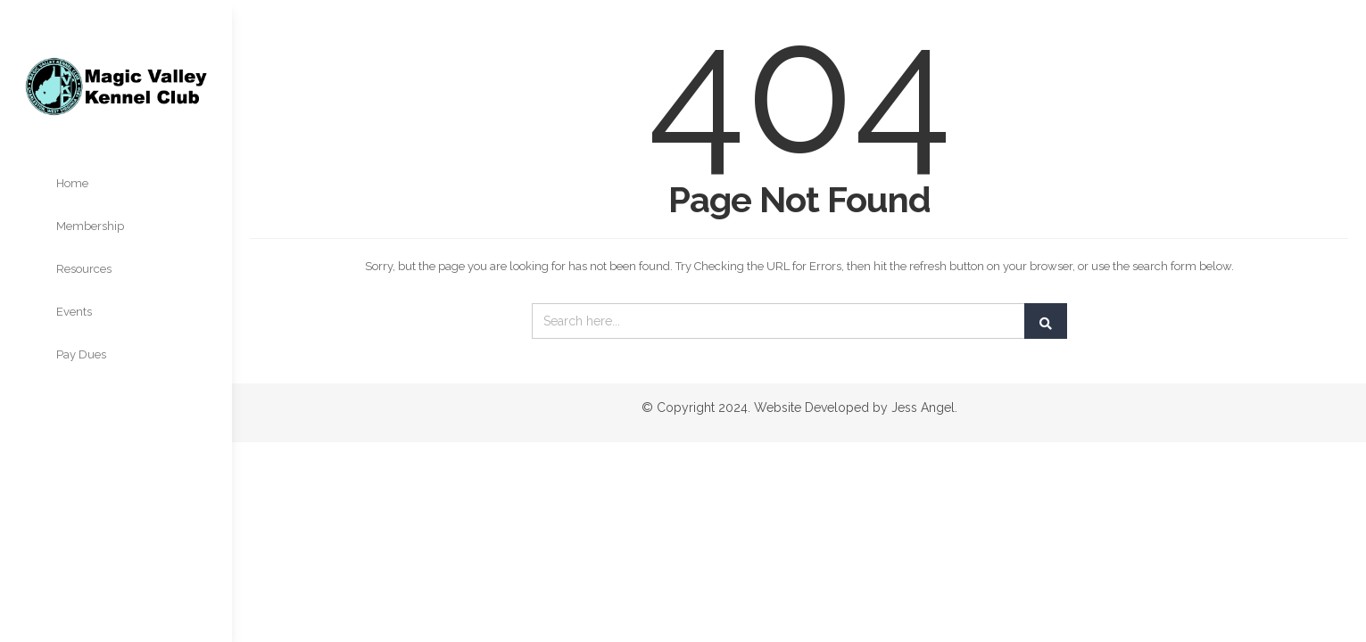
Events (74, 311)
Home (72, 183)
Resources (84, 269)
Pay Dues (81, 354)
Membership (90, 226)
